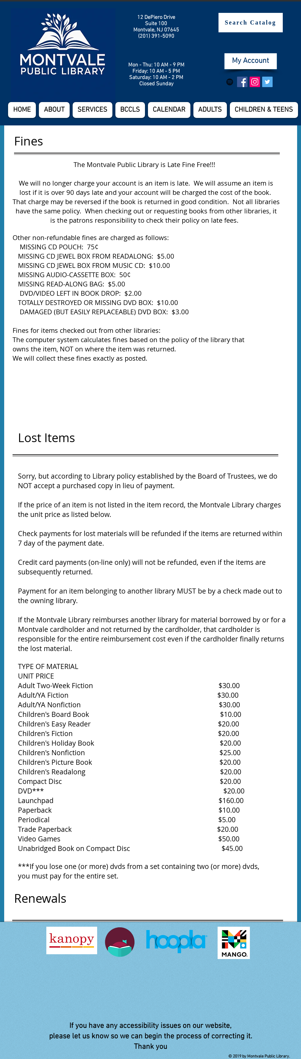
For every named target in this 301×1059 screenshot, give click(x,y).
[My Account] (250, 61)
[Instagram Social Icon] (255, 82)
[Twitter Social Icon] (267, 82)
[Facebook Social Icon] (242, 82)
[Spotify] (229, 82)
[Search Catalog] (251, 22)
